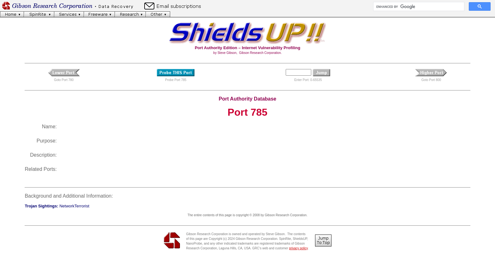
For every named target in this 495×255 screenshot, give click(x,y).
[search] (418, 6)
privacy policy (298, 248)
